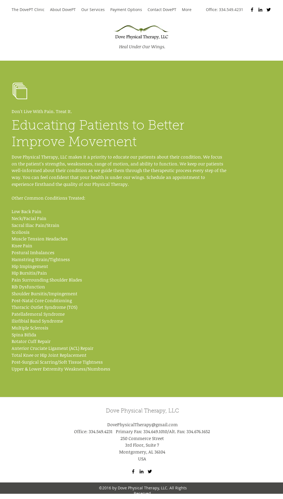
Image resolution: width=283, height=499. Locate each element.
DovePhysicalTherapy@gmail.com (142, 425)
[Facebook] (252, 9)
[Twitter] (268, 9)
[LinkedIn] (260, 9)
